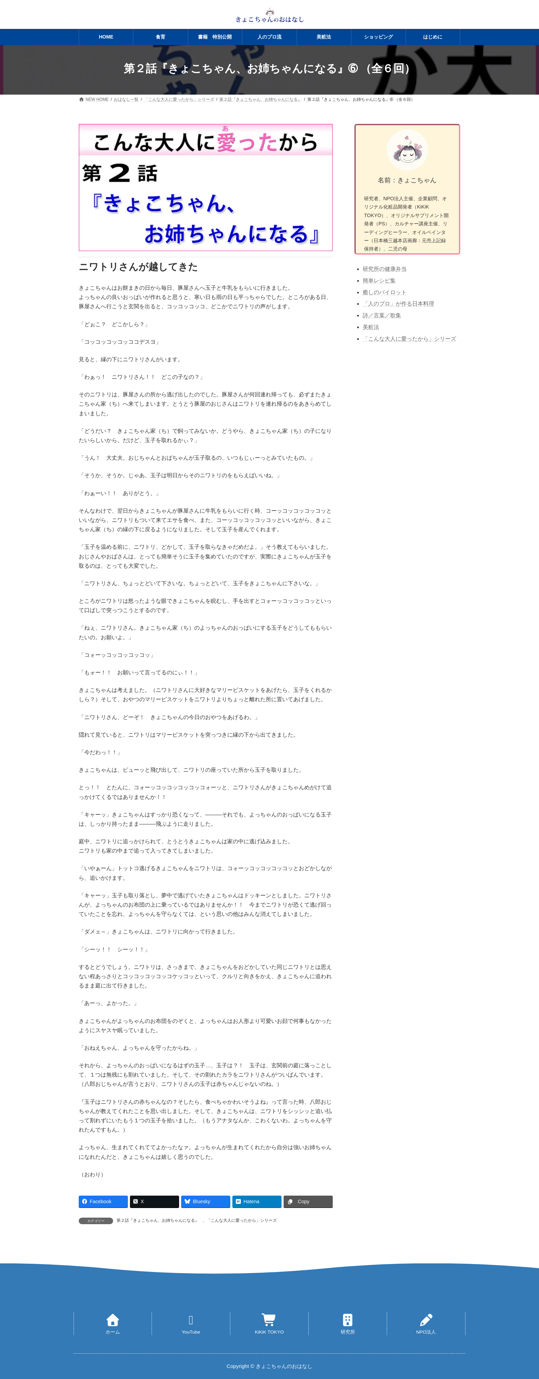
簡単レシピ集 (379, 281)
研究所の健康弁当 (385, 269)
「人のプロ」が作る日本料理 (398, 304)
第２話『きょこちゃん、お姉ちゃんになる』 (158, 1220)
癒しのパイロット (385, 292)
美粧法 (371, 327)
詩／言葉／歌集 (382, 315)
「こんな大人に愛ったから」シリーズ (242, 1220)
